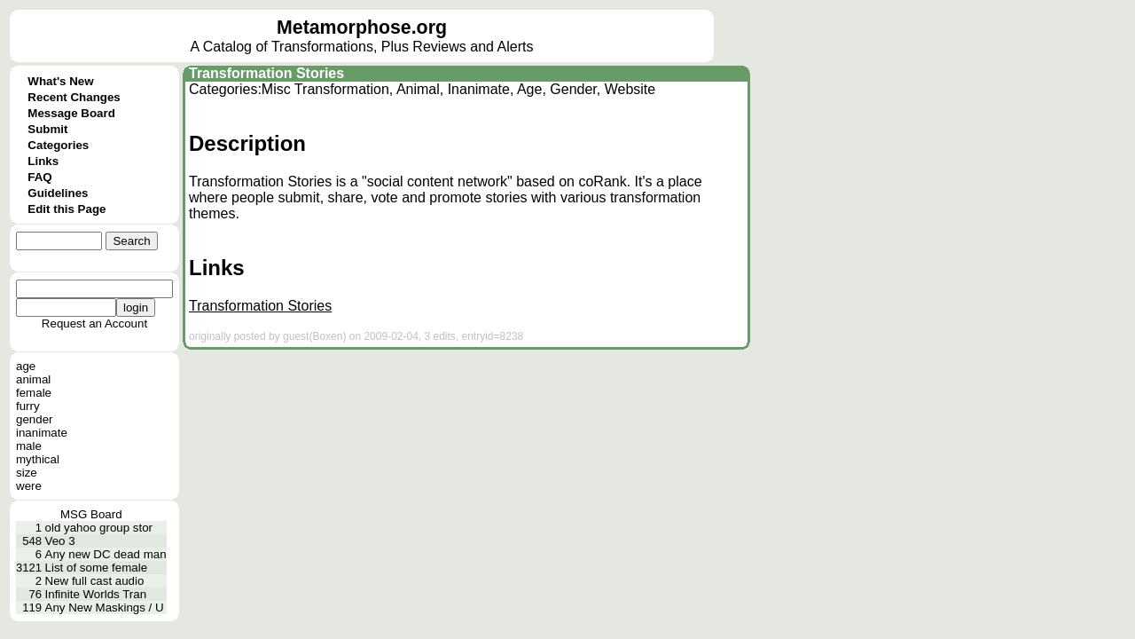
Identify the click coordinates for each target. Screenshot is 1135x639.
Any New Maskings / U (104, 607)
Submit (47, 129)
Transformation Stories (266, 73)
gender (34, 419)
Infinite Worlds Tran (96, 594)
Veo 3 (60, 541)
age (25, 366)
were (29, 486)
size (26, 472)
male (29, 446)
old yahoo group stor (99, 527)
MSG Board (91, 514)
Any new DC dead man (106, 554)
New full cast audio (95, 581)
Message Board (71, 113)
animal (33, 379)
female (33, 392)
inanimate (41, 432)
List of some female (96, 567)
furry (28, 406)
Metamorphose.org (362, 27)
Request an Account (94, 323)
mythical (37, 459)
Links (43, 161)
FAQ (39, 177)
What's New (60, 81)
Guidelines (57, 193)
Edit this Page (66, 209)
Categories (58, 145)
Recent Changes (73, 97)
